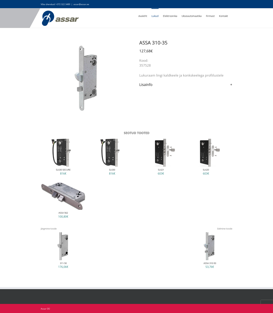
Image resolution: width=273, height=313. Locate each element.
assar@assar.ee (81, 4)
